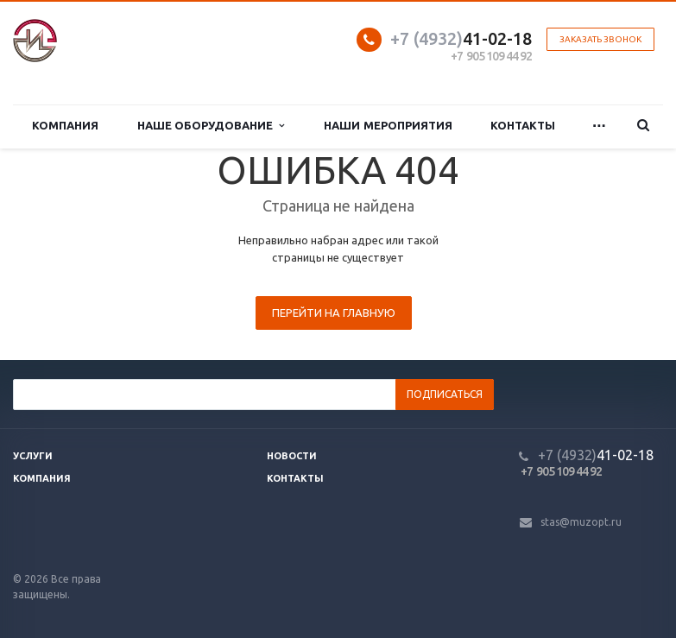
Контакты (522, 125)
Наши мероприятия (388, 125)
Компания (65, 125)
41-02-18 (461, 38)
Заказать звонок (600, 39)
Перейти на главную (333, 312)
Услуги (33, 456)
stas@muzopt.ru (581, 521)
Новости (292, 456)
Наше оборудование (211, 125)
